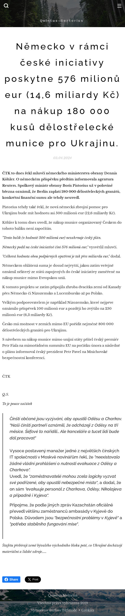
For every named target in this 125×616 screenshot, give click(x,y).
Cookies (87, 610)
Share (11, 579)
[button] (6, 5)
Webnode (69, 610)
